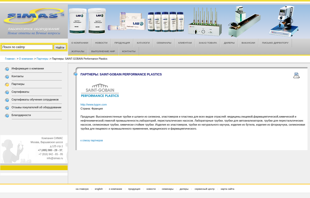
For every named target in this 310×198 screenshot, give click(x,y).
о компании (115, 188)
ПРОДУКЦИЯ (122, 42)
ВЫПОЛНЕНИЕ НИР (103, 51)
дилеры (184, 188)
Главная (10, 58)
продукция (134, 188)
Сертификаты (20, 91)
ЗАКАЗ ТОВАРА (208, 42)
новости (151, 188)
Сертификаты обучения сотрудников (35, 99)
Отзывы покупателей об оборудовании (36, 107)
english (99, 188)
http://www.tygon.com (94, 104)
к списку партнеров (92, 140)
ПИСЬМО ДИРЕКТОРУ (275, 42)
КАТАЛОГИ (143, 42)
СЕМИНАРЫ (164, 42)
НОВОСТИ (101, 42)
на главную (82, 188)
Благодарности (21, 115)
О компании (26, 58)
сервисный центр (205, 188)
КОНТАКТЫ (128, 51)
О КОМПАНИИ (79, 42)
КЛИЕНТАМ (185, 42)
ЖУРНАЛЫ (77, 51)
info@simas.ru (55, 158)
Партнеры (42, 58)
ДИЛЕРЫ (229, 42)
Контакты (18, 76)
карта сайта (227, 188)
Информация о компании (28, 68)
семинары (167, 188)
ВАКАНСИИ (248, 42)
